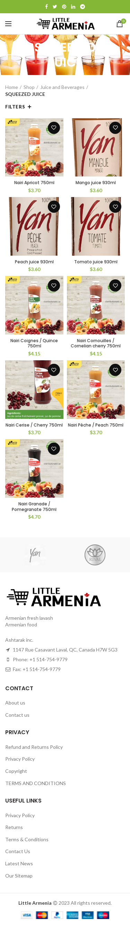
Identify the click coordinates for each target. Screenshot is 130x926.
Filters (15, 107)
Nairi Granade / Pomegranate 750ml (34, 506)
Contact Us (17, 851)
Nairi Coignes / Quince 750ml (34, 343)
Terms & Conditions (27, 839)
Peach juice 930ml (34, 262)
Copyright (16, 771)
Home (11, 87)
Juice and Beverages (62, 87)
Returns (14, 827)
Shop (29, 87)
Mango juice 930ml (96, 183)
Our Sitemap (19, 876)
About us (15, 703)
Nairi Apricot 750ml (34, 183)
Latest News (19, 863)
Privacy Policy (20, 759)
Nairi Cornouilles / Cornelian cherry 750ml (96, 343)
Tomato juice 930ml (96, 262)
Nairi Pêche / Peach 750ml (95, 425)
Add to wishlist (54, 128)
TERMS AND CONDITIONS (35, 783)
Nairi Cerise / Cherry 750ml (34, 425)
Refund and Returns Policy (34, 747)
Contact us (17, 715)
